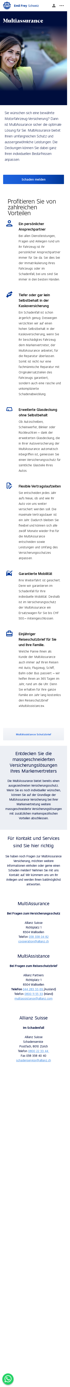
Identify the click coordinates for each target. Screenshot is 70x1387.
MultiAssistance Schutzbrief (33, 734)
